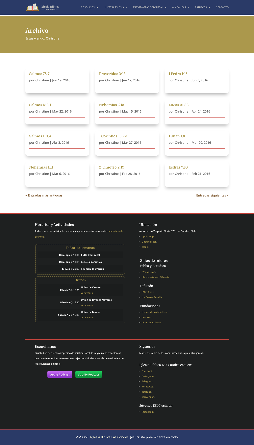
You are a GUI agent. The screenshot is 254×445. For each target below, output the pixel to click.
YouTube (146, 391)
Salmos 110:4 (40, 136)
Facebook (147, 371)
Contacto (222, 7)
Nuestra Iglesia (114, 7)
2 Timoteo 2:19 (111, 167)
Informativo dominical (148, 7)
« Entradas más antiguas (44, 195)
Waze (145, 247)
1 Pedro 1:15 (178, 74)
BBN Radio (148, 292)
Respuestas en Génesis (155, 277)
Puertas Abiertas (152, 322)
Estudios (201, 7)
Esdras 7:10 (178, 167)
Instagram (148, 376)
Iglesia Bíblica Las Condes (109, 437)
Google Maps (149, 241)
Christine (42, 80)
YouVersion (148, 272)
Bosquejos (88, 7)
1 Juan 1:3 (177, 136)
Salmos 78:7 (39, 74)
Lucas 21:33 (179, 105)
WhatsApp (147, 386)
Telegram (147, 381)
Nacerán (147, 317)
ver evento (87, 292)
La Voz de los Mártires (154, 312)
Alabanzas (179, 7)
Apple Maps (148, 236)
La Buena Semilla (152, 297)
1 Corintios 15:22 (113, 136)
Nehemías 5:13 (111, 105)
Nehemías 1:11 (41, 167)
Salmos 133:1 (40, 105)
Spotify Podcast (88, 374)
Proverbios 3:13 (112, 74)
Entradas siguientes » (212, 195)
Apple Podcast (59, 374)
